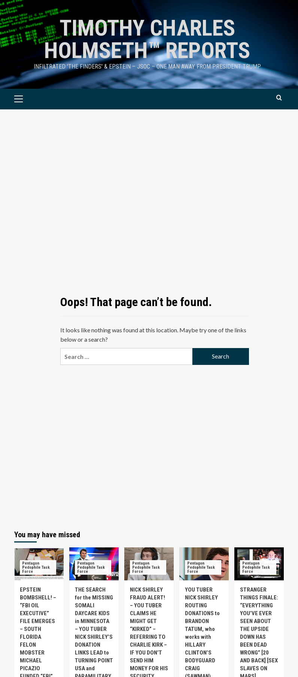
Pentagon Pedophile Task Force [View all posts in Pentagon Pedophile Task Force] (36, 567)
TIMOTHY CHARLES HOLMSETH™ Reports (147, 39)
